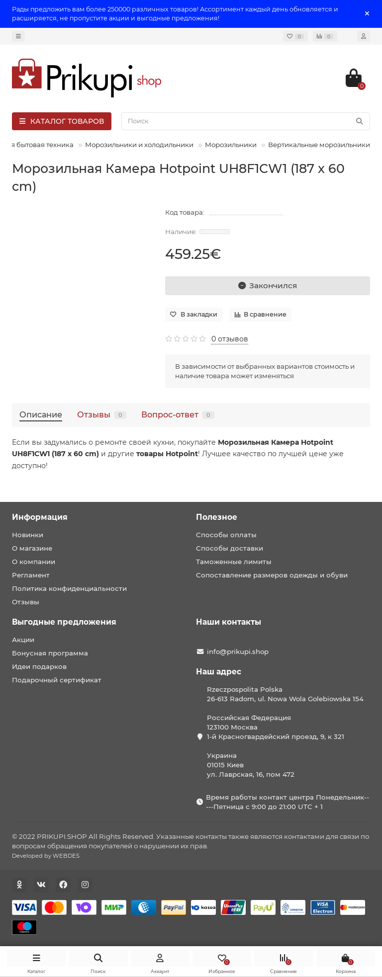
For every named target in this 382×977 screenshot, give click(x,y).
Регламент (31, 575)
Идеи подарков (39, 666)
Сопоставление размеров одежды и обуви (272, 575)
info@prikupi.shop (238, 651)
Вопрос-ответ (177, 414)
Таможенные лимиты (234, 562)
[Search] (245, 121)
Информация (40, 517)
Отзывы (101, 414)
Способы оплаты (226, 535)
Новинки (27, 535)
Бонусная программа (50, 653)
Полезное (216, 517)
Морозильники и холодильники (139, 145)
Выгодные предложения (64, 622)
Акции (23, 640)
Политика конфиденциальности (69, 588)
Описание (40, 414)
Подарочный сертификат (56, 680)
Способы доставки (229, 548)
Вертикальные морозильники (319, 145)
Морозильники (231, 145)
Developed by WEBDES (46, 855)
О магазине (32, 548)
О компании (33, 562)
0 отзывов (229, 338)
